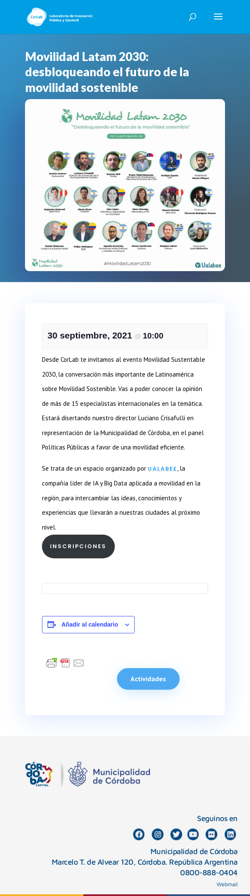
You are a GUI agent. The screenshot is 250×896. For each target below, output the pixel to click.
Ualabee (162, 469)
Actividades (148, 678)
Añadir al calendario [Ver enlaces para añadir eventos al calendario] (89, 624)
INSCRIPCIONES (78, 546)
